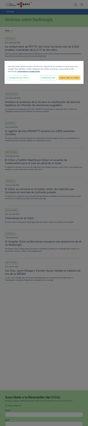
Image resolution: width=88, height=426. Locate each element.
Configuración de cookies (18, 78)
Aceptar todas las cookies (69, 78)
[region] (44, 72)
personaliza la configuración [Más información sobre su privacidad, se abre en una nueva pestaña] (29, 71)
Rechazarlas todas (48, 78)
